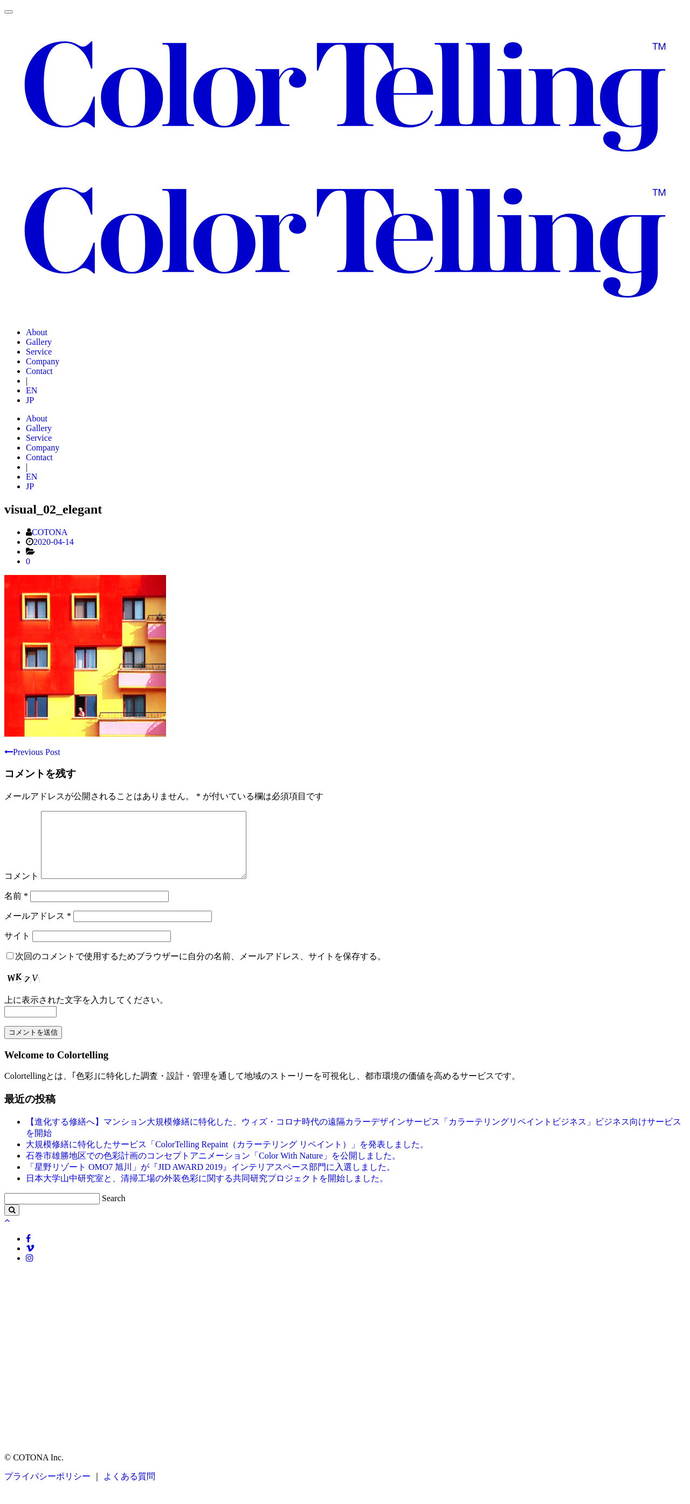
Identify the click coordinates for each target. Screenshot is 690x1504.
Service (39, 351)
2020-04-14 (53, 541)
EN (31, 390)
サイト (17, 948)
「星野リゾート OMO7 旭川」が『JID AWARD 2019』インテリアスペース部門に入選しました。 (210, 1179)
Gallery (39, 341)
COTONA (49, 532)
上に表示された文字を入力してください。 (86, 1012)
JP (30, 400)
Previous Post (32, 752)
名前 (16, 908)
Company (42, 361)
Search (114, 1211)
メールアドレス (37, 928)
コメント (21, 888)
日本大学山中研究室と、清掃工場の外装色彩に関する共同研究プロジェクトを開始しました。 (207, 1191)
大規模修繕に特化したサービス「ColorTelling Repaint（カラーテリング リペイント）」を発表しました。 (227, 1157)
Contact (39, 371)
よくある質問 (128, 1489)
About (36, 332)
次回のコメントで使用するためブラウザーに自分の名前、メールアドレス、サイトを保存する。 (200, 969)
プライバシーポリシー (47, 1489)
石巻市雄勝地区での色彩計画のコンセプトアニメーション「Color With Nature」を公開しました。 (213, 1168)
